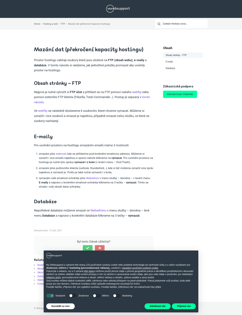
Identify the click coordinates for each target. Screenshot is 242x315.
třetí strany (89, 271)
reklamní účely (53, 277)
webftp (136, 92)
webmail (61, 153)
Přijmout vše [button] (184, 306)
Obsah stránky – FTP (176, 55)
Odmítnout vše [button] (157, 306)
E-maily (169, 61)
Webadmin (92, 178)
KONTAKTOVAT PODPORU (180, 94)
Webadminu (98, 210)
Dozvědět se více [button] (60, 306)
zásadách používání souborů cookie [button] (140, 268)
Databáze (170, 68)
